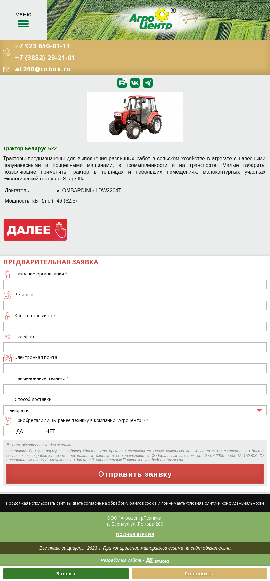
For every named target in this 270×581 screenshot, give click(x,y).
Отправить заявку (135, 474)
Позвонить (199, 573)
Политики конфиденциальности (233, 503)
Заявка (65, 573)
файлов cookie (143, 503)
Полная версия (135, 534)
